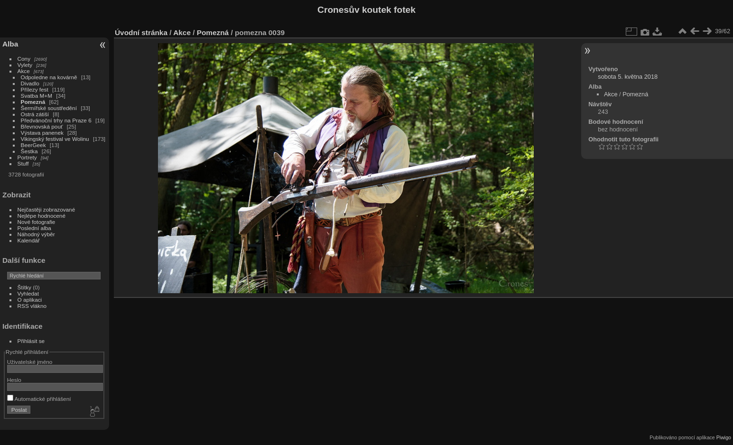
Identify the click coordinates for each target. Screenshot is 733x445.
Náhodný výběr (36, 234)
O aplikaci (30, 300)
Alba (10, 44)
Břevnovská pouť (42, 126)
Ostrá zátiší (35, 114)
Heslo (14, 380)
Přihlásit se (31, 341)
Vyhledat (28, 293)
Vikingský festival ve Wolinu (55, 139)
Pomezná (33, 102)
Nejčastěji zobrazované (46, 209)
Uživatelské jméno (29, 362)
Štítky (24, 287)
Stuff (23, 163)
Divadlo (30, 83)
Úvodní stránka (141, 32)
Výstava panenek (42, 133)
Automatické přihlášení (39, 399)
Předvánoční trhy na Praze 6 (56, 120)
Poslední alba (34, 228)
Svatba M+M (36, 96)
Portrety (27, 157)
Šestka (29, 151)
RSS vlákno (32, 306)
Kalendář (29, 240)
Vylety (25, 65)
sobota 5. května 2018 (628, 76)
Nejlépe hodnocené (41, 216)
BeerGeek (33, 145)
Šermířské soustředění (49, 108)
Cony (24, 59)
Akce (24, 71)
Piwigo (723, 437)
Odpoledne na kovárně (49, 77)
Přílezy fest (34, 89)
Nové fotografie (37, 222)
